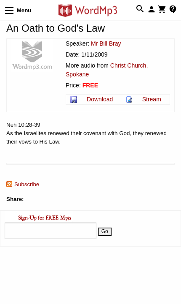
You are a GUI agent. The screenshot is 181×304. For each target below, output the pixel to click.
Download (100, 99)
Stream (151, 99)
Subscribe (26, 184)
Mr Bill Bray (106, 43)
